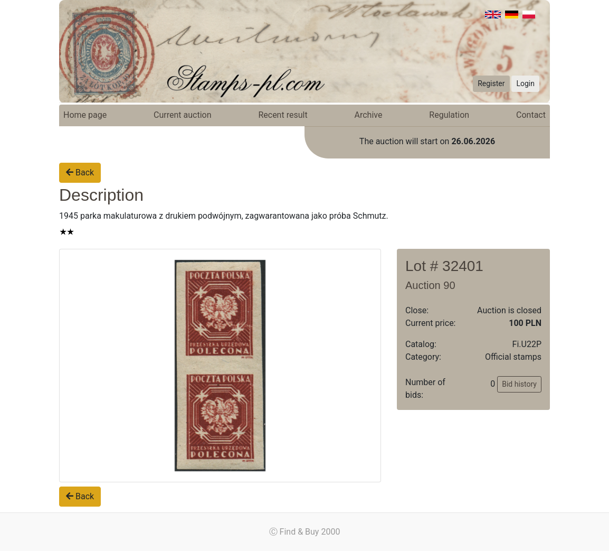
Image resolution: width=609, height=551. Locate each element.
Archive (369, 115)
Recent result (282, 115)
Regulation (449, 115)
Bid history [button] (519, 384)
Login (525, 83)
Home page (85, 115)
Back (80, 172)
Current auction (182, 115)
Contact (531, 115)
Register (491, 83)
